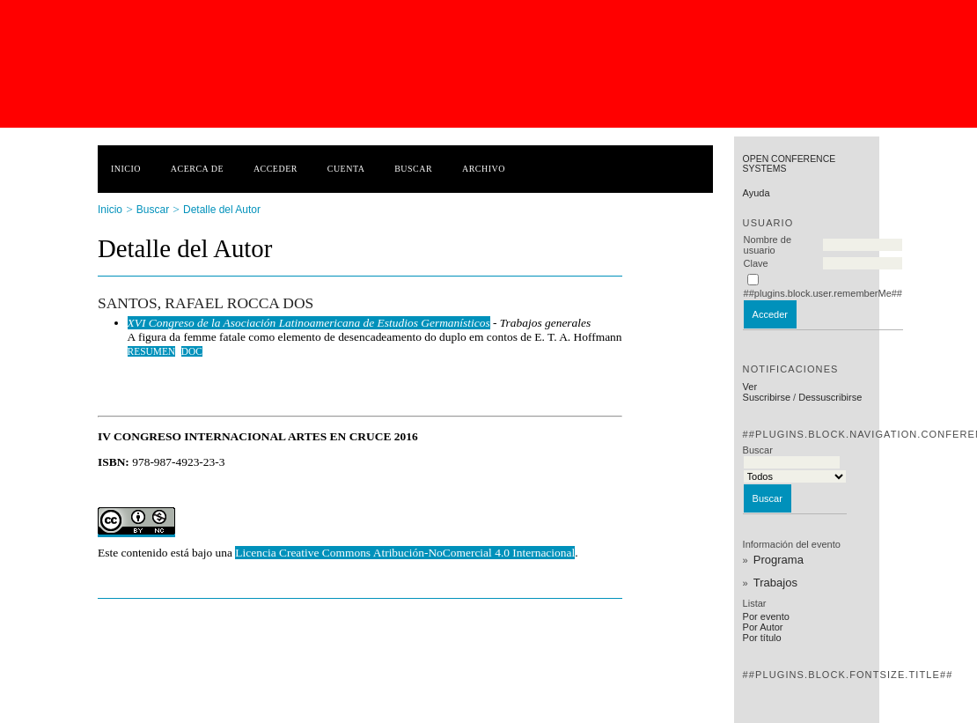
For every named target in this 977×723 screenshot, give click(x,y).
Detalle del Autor (222, 209)
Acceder (275, 168)
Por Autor (763, 627)
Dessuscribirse (830, 397)
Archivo (483, 168)
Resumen (152, 351)
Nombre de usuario (767, 244)
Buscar (413, 168)
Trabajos (775, 582)
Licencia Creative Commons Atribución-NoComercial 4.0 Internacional (405, 552)
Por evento (766, 616)
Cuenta (346, 168)
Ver (750, 386)
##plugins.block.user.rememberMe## (823, 293)
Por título (762, 637)
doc (191, 351)
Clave (756, 263)
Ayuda (756, 193)
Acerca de (197, 168)
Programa (778, 559)
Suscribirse (766, 397)
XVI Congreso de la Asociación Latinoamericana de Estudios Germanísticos (309, 322)
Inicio (126, 168)
